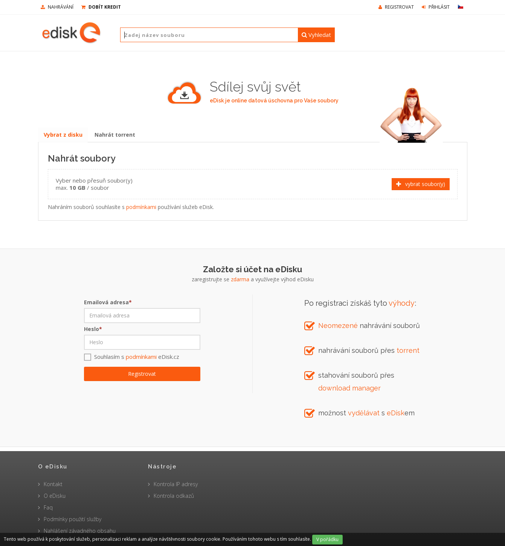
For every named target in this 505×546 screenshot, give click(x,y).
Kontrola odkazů (174, 495)
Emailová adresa (108, 306)
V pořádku (327, 539)
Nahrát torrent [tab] (116, 136)
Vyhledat (316, 34)
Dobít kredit (101, 7)
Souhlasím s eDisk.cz (136, 360)
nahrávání (57, 7)
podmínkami (141, 208)
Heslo (93, 332)
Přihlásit (436, 7)
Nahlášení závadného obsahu (80, 530)
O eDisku (55, 495)
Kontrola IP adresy (176, 484)
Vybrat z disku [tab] (63, 136)
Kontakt (53, 484)
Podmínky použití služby (72, 519)
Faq (48, 507)
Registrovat (396, 7)
